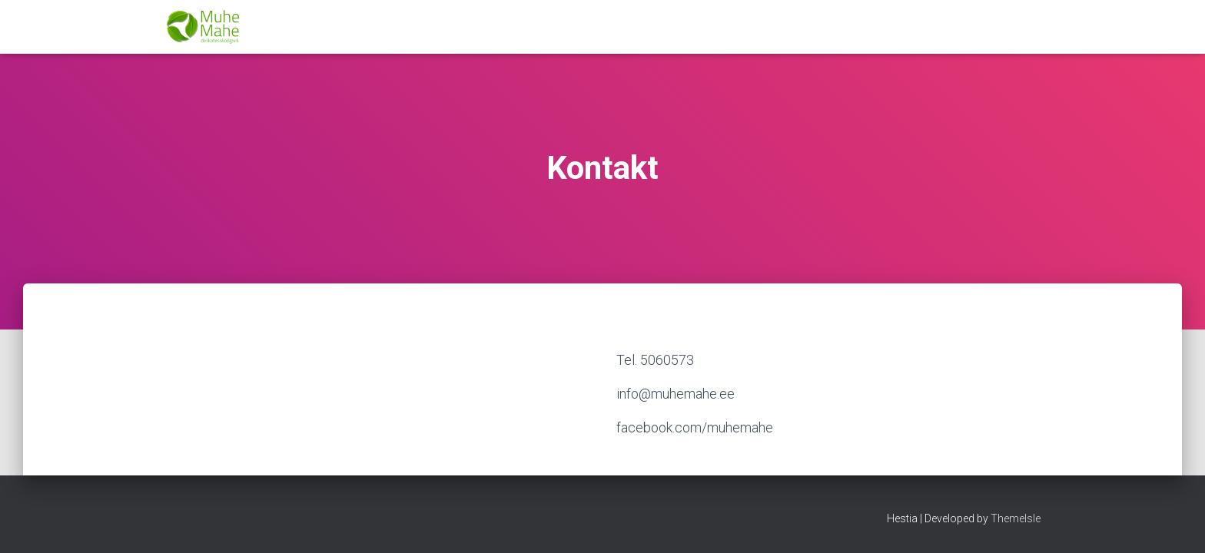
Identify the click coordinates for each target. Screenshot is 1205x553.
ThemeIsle (1016, 518)
